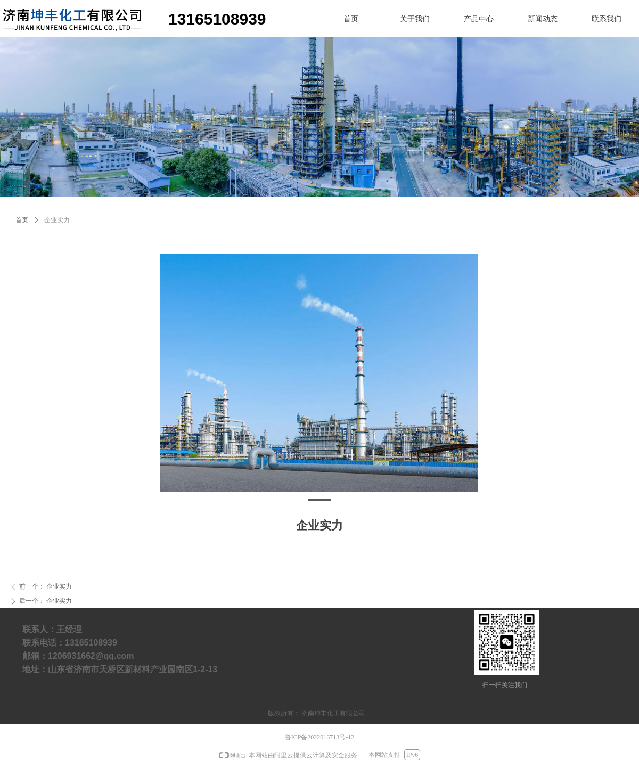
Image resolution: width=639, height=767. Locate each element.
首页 (21, 220)
